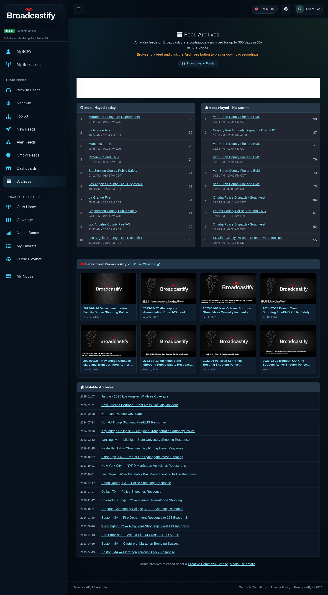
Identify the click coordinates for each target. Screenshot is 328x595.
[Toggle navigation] (79, 9)
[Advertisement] (198, 88)
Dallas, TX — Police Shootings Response (131, 491)
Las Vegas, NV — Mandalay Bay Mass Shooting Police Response (149, 474)
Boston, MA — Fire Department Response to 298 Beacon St (144, 517)
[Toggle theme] (286, 9)
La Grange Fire (99, 130)
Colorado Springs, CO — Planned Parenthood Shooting (141, 500)
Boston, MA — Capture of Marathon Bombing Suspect (140, 543)
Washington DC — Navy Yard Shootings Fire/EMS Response (145, 526)
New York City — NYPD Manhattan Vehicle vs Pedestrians (143, 465)
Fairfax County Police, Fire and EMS (239, 211)
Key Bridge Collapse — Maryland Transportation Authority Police (148, 431)
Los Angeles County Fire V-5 (109, 224)
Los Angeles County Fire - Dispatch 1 (116, 184)
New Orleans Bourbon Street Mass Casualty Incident (139, 405)
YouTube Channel (143, 264)
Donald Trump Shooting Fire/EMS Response (133, 422)
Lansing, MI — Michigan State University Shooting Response (145, 439)
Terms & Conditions (253, 587)
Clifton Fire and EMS (104, 157)
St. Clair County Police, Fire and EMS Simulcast (248, 238)
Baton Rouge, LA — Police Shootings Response (136, 483)
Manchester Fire (100, 144)
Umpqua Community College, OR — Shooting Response (142, 509)
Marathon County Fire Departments (114, 117)
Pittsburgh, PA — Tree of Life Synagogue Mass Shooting (142, 457)
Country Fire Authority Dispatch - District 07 (244, 130)
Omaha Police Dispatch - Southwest (239, 197)
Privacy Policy (280, 587)
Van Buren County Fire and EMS (236, 117)
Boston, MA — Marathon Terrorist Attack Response (138, 552)
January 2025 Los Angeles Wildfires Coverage (134, 396)
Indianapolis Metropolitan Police (25, 38)
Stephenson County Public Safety (113, 170)
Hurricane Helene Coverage (121, 413)
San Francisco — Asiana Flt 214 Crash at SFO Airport (140, 535)
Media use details (242, 564)
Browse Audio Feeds (200, 63)
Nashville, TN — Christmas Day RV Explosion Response (142, 448)
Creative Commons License (208, 564)
